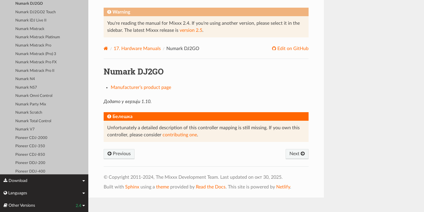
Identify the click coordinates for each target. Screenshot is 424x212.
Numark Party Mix (30, 104)
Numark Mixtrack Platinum (37, 37)
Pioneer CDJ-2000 (31, 138)
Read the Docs (211, 187)
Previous (119, 153)
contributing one (180, 134)
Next (297, 153)
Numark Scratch (28, 113)
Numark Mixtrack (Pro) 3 (35, 54)
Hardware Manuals (137, 48)
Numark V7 (25, 129)
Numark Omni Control (33, 96)
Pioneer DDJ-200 (30, 163)
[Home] (106, 48)
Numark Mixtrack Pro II (34, 71)
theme (162, 187)
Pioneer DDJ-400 (30, 171)
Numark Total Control (33, 121)
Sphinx (132, 187)
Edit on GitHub (292, 48)
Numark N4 (25, 79)
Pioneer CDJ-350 (30, 146)
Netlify (283, 187)
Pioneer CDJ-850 (30, 155)
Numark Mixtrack (29, 29)
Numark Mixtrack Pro (33, 45)
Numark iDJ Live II (31, 20)
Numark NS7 (26, 88)
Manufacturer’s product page (141, 87)
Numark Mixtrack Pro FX (36, 62)
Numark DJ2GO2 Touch (35, 12)
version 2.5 (191, 30)
